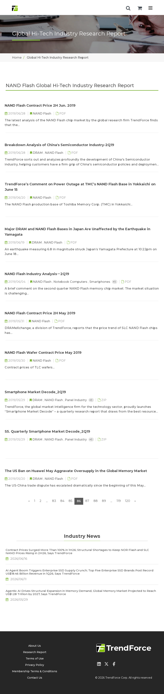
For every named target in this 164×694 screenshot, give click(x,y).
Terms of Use (35, 658)
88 (96, 501)
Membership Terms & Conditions (34, 671)
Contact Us (34, 677)
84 (62, 501)
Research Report (34, 652)
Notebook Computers (70, 282)
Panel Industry (76, 400)
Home (17, 57)
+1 (114, 282)
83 (54, 501)
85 (70, 501)
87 (87, 501)
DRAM (38, 153)
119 (119, 501)
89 (104, 501)
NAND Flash (42, 113)
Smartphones (100, 282)
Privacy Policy (34, 665)
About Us (34, 645)
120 (127, 501)
